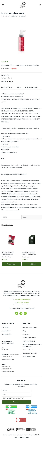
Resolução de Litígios (29, 356)
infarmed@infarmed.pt (14, 354)
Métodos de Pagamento (30, 353)
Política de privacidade (29, 337)
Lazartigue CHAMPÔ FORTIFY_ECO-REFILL (29, 253)
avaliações (13, 16)
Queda (10, 78)
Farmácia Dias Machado (30, 327)
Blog (24, 331)
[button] (11, 264)
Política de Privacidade (17, 398)
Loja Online (5, 327)
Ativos (19, 87)
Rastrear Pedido (6, 334)
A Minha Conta (6, 331)
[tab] (9, 88)
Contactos (26, 334)
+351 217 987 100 (7, 357)
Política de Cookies (28, 350)
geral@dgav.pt (6, 366)
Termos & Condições (29, 341)
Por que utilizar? (7, 87)
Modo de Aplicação (31, 87)
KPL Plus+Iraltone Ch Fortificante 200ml (8, 253)
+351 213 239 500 (7, 369)
